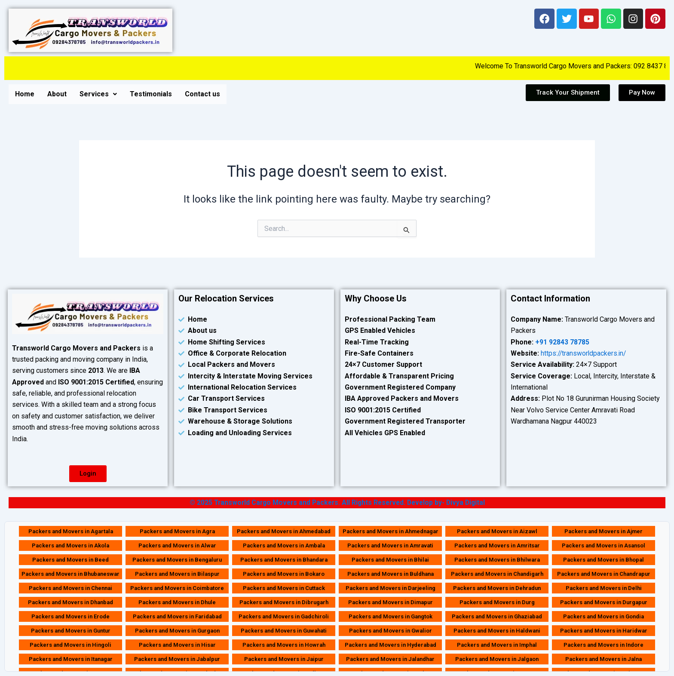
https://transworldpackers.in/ (584, 353)
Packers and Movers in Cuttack (284, 588)
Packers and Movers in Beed (70, 559)
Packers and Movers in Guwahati (284, 630)
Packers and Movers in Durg (497, 602)
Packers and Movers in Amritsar (497, 545)
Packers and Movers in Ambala (284, 545)
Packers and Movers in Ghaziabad (497, 616)
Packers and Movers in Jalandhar (390, 659)
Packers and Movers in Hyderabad (390, 645)
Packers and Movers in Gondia (603, 616)
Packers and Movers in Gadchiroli (284, 616)
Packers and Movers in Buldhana (390, 574)
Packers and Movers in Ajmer (603, 531)
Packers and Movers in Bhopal (603, 559)
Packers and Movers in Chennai (70, 588)
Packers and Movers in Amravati (390, 545)
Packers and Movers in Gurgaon (177, 630)
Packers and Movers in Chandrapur (603, 574)
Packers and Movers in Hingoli (70, 645)
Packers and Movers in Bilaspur (177, 574)
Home (24, 94)
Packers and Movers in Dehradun (497, 588)
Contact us (202, 94)
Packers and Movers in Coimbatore (177, 588)
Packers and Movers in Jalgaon (497, 659)
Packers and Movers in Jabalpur (177, 659)
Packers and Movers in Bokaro (284, 574)
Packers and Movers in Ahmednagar (390, 531)
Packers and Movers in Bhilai (390, 559)
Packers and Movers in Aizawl (497, 531)
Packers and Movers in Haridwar (603, 630)
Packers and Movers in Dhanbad (70, 602)
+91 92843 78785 (562, 342)
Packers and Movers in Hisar (177, 645)
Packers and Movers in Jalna (603, 659)
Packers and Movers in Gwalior (390, 630)
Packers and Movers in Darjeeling (390, 588)
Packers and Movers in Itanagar (71, 659)
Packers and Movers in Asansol (603, 545)
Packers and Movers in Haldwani (496, 630)
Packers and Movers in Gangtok (390, 616)
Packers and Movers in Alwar (177, 545)
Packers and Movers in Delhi (604, 588)
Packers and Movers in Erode (70, 616)
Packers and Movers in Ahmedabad (284, 531)
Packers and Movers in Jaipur (284, 659)
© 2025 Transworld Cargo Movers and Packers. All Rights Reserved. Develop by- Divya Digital (337, 502)
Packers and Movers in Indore (603, 645)
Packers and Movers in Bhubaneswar (70, 574)
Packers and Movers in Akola (70, 545)
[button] (98, 94)
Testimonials (151, 94)
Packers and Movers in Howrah (283, 645)
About (57, 94)
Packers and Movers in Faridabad (177, 616)
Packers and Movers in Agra (177, 531)
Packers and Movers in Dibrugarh (283, 602)
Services (98, 94)
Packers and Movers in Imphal (497, 645)
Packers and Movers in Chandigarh (497, 574)
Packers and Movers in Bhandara (284, 559)
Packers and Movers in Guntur (70, 630)
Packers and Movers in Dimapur (390, 602)
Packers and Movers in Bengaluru (177, 559)
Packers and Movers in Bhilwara (497, 559)
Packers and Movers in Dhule (177, 602)
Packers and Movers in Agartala (70, 531)
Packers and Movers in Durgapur (603, 602)
